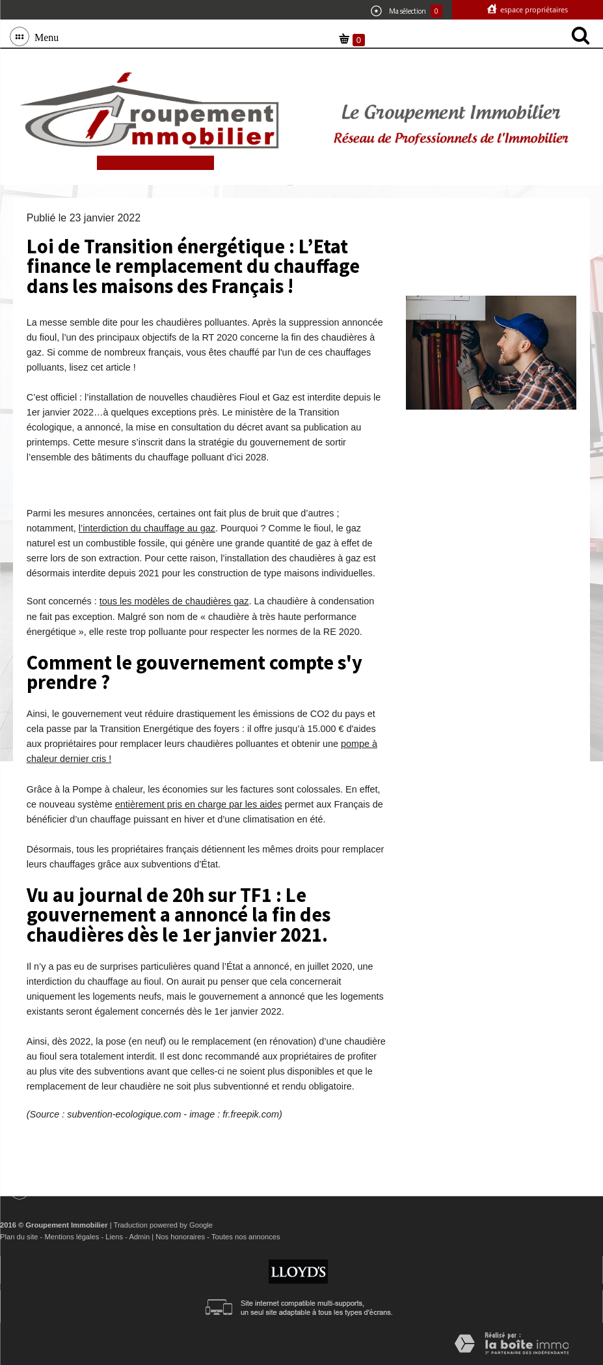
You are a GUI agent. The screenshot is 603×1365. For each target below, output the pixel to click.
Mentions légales (71, 1237)
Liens (114, 1237)
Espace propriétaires (533, 9)
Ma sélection (406, 11)
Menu (44, 36)
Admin (139, 1237)
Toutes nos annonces (245, 1237)
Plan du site (19, 1237)
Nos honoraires (180, 1237)
